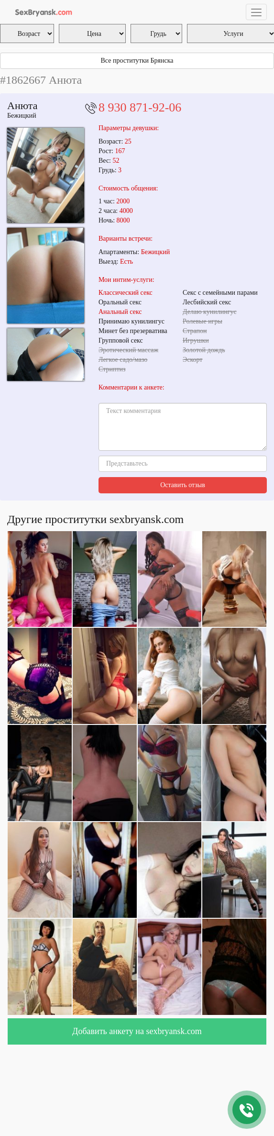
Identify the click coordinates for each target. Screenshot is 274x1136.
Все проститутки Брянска (137, 60)
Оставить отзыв (182, 485)
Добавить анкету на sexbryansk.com (137, 1031)
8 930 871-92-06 (140, 107)
